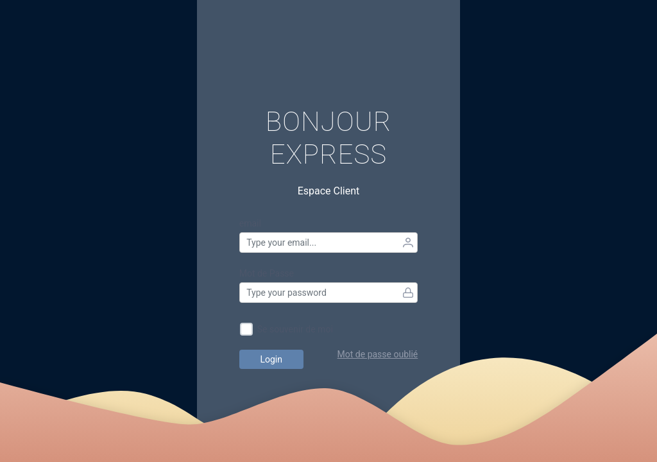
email (250, 223)
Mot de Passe (266, 273)
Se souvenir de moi (295, 329)
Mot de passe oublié (377, 354)
